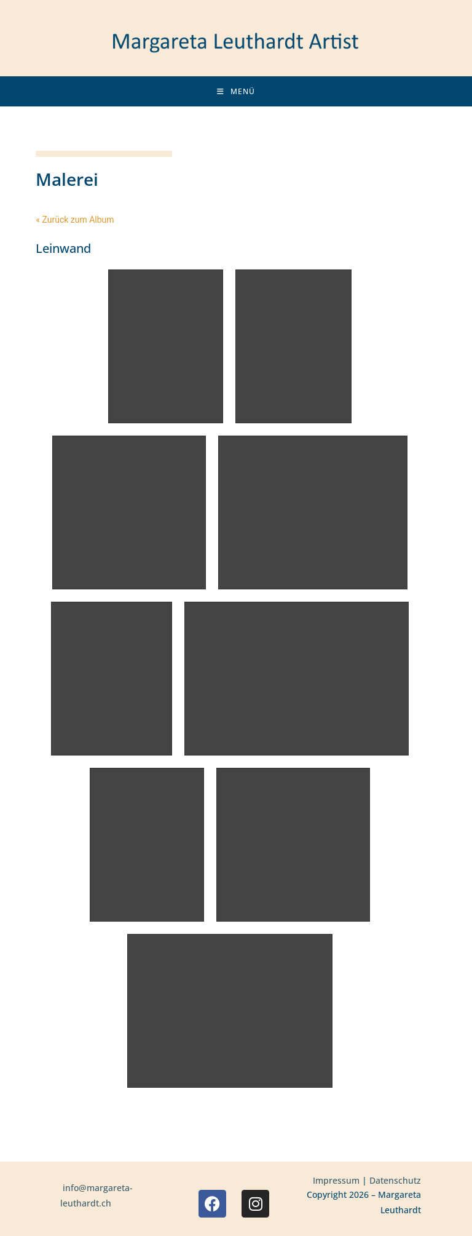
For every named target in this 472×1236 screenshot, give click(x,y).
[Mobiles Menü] (236, 91)
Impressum (336, 1180)
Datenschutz (395, 1180)
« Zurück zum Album (75, 220)
